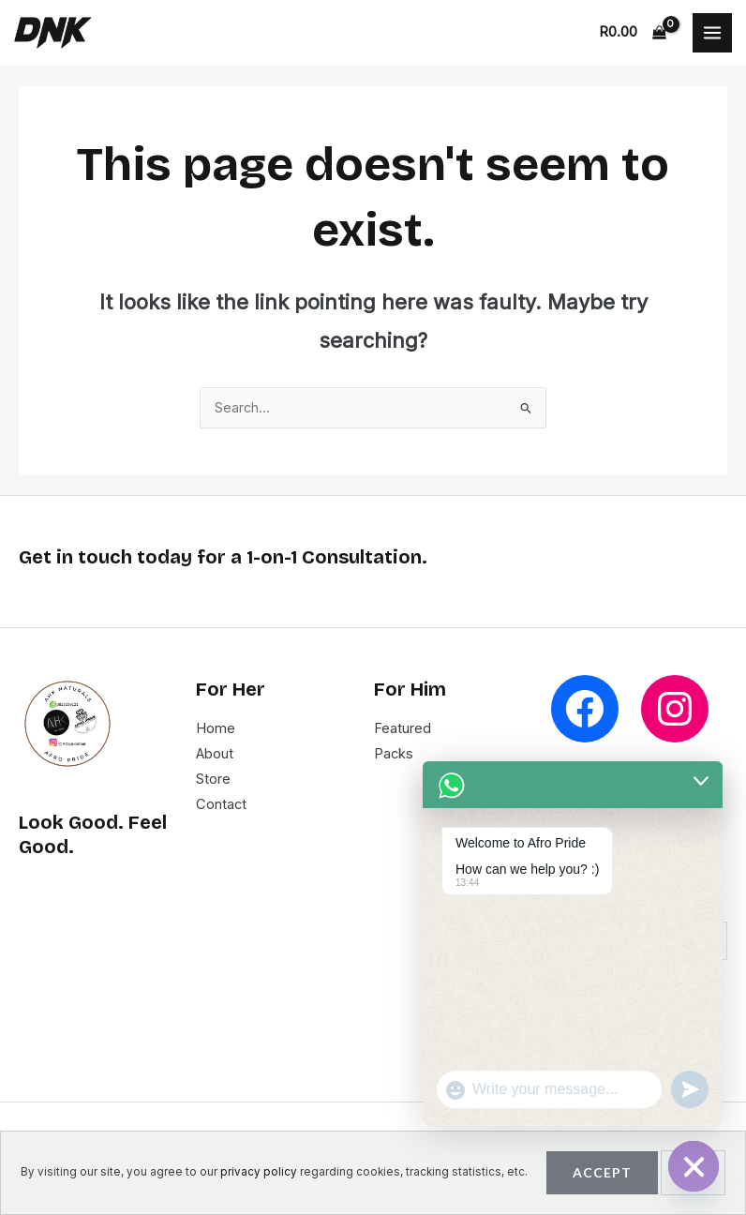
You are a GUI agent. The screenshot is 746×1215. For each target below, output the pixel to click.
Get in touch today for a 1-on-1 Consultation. (223, 557)
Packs (393, 753)
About (214, 753)
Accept (602, 1172)
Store (213, 779)
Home (215, 728)
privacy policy (258, 1171)
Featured (402, 728)
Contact (221, 804)
